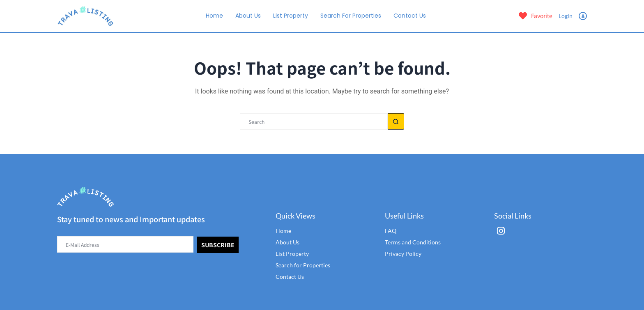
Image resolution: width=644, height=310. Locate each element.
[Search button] (396, 121)
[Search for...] (314, 121)
